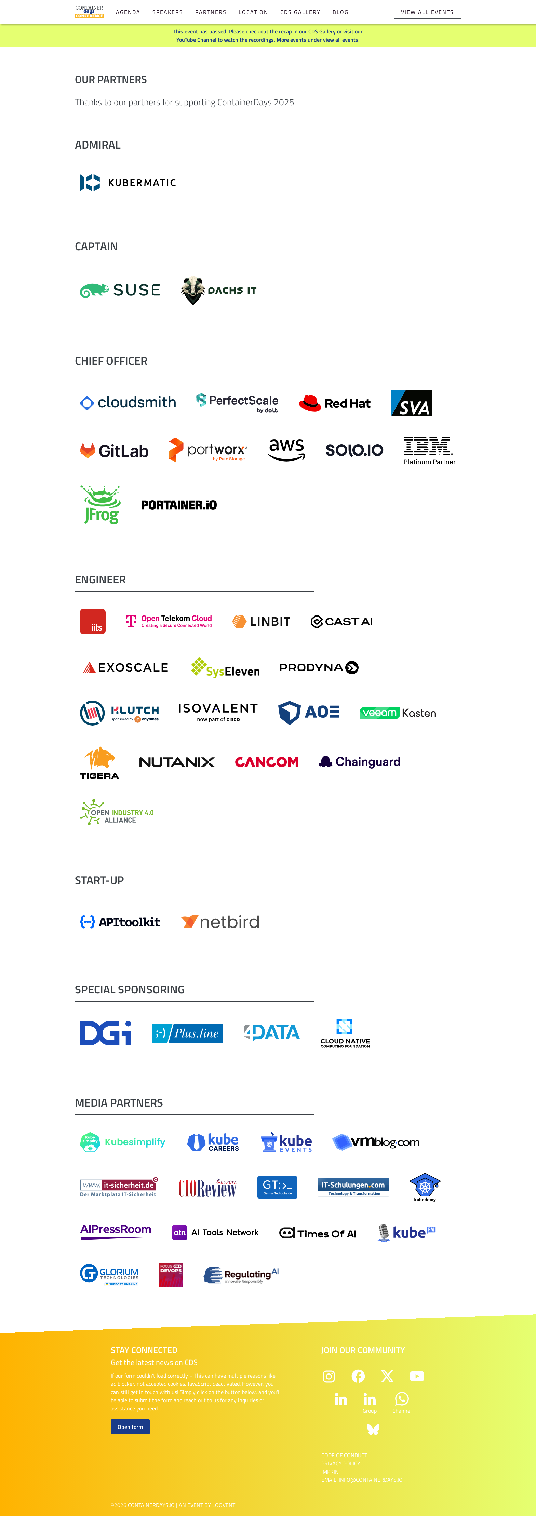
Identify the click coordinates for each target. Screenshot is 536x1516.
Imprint (331, 1471)
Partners (211, 12)
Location (253, 12)
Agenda (128, 12)
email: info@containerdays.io (362, 1480)
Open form (130, 1427)
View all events (427, 12)
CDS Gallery (300, 12)
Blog (341, 12)
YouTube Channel (196, 40)
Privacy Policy (340, 1463)
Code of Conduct (344, 1455)
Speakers (167, 12)
